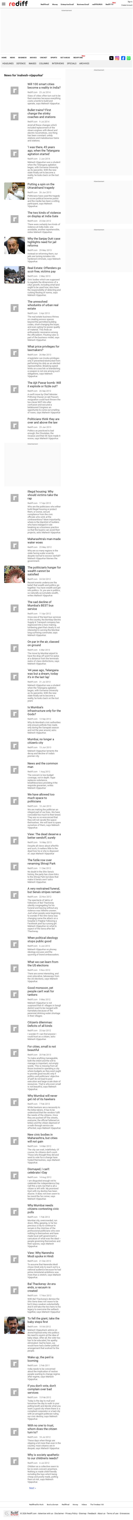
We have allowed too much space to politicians (41, 798)
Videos (84, 1504)
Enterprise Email (67, 4)
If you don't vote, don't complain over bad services (42, 1389)
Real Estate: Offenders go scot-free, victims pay (44, 269)
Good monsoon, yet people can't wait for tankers (41, 991)
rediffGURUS (97, 4)
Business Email (83, 4)
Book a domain (52, 1504)
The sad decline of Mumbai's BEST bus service (41, 605)
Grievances (125, 1513)
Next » (32, 1488)
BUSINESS (22, 57)
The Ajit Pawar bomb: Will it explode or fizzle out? (44, 384)
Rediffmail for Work (36, 1504)
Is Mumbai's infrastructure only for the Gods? (44, 711)
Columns (44, 63)
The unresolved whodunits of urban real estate (43, 305)
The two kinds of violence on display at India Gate (44, 214)
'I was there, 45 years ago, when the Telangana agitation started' (44, 150)
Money (55, 4)
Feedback (92, 1513)
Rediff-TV (109, 4)
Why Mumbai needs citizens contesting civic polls (43, 1209)
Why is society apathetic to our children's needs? (43, 1456)
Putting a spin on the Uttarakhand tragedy (41, 185)
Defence (21, 63)
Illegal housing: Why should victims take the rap (43, 495)
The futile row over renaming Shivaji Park (42, 861)
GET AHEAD (65, 57)
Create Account (126, 5)
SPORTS (54, 57)
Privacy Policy (71, 1513)
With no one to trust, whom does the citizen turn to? (42, 1429)
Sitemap (82, 1513)
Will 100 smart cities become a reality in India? (44, 85)
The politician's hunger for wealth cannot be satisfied (44, 571)
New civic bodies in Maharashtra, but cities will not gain (42, 1138)
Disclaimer (59, 1513)
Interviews (58, 63)
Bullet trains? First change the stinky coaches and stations (42, 113)
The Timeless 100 (97, 1504)
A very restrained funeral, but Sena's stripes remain (44, 890)
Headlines (8, 63)
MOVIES (33, 57)
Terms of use (112, 1513)
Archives (84, 63)
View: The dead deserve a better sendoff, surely (44, 835)
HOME (4, 57)
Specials (71, 63)
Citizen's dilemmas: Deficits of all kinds (40, 1024)
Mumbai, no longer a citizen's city (41, 740)
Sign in (130, 2)
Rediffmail (45, 4)
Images (32, 63)
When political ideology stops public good (43, 939)
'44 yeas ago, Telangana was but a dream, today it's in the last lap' (43, 673)
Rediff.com (32, 1513)
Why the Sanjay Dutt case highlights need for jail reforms (44, 242)
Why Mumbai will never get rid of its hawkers (42, 1097)
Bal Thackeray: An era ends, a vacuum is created (42, 1287)
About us (101, 1513)
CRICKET (43, 57)
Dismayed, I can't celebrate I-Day (38, 1170)
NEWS (12, 57)
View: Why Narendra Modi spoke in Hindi (41, 1254)
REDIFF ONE (78, 57)
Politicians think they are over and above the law (43, 420)
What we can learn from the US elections (43, 963)
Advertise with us (45, 1513)
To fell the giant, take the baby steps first (43, 1320)
